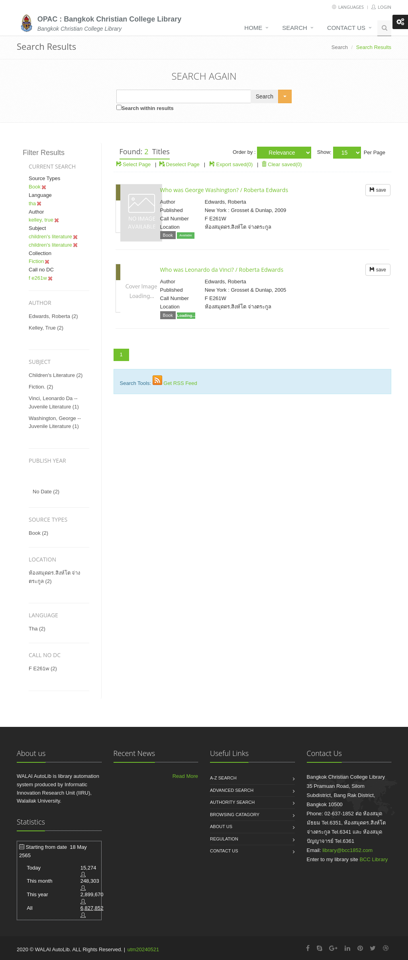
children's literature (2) (55, 375)
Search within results (148, 108)
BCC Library (373, 859)
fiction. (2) (41, 387)
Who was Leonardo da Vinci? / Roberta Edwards (222, 269)
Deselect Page (179, 164)
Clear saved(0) (281, 164)
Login (381, 7)
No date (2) (46, 492)
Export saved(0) (234, 164)
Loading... (186, 315)
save (378, 190)
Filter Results (44, 153)
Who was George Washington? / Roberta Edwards (224, 190)
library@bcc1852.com (347, 850)
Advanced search (231, 790)
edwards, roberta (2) (53, 316)
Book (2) (38, 533)
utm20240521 (143, 949)
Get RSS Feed (180, 383)
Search (294, 27)
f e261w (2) (43, 668)
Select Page (133, 164)
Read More (185, 776)
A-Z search (223, 777)
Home (253, 27)
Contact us (346, 27)
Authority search (232, 802)
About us (221, 826)
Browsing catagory (234, 814)
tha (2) (37, 629)
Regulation (224, 838)
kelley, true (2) (46, 328)
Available (185, 235)
